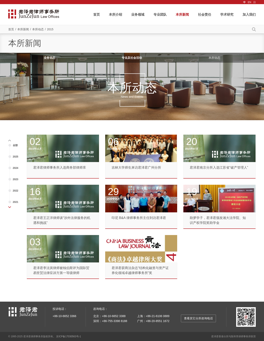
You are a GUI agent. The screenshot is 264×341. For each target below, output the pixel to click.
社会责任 (204, 14)
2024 (15, 168)
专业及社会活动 (132, 57)
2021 (15, 202)
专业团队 (160, 14)
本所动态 (38, 29)
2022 (15, 190)
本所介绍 (115, 14)
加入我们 (249, 14)
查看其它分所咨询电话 (198, 318)
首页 (96, 14)
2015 (50, 29)
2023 (15, 179)
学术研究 (226, 14)
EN (249, 2)
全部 (15, 145)
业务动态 (49, 57)
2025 (15, 156)
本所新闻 (182, 14)
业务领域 (137, 14)
